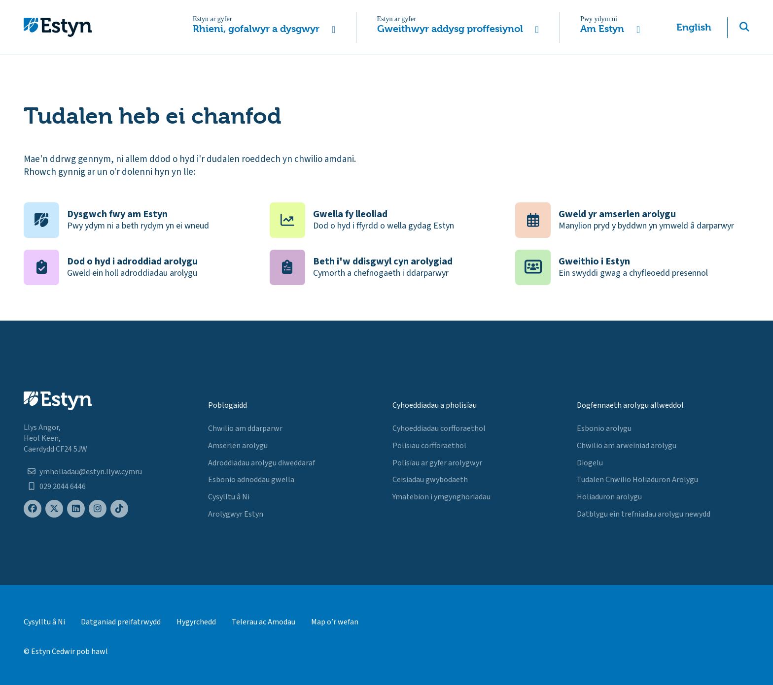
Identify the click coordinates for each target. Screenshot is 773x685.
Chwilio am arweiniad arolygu (626, 445)
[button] (264, 27)
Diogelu (590, 462)
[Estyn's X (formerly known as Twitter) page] (54, 509)
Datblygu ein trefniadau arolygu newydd (643, 514)
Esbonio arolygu (604, 428)
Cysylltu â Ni (228, 496)
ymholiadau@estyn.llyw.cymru (90, 471)
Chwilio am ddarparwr (245, 428)
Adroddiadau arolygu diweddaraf (261, 462)
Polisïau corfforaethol (429, 445)
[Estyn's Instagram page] (98, 509)
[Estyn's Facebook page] (32, 509)
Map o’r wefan (334, 622)
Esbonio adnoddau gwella (251, 479)
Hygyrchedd (196, 622)
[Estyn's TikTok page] (119, 509)
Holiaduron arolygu (609, 496)
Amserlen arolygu (238, 445)
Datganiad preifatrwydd (121, 622)
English (693, 27)
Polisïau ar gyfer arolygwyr (437, 462)
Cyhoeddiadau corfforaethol (439, 428)
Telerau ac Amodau (263, 622)
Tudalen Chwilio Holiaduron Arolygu (637, 479)
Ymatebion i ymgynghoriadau (441, 496)
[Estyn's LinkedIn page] (76, 509)
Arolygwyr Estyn (235, 514)
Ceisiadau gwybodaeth (430, 479)
